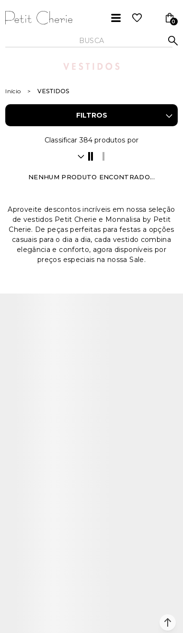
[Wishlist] (137, 17)
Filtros (91, 115)
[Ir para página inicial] (13, 91)
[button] (168, 622)
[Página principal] (38, 18)
